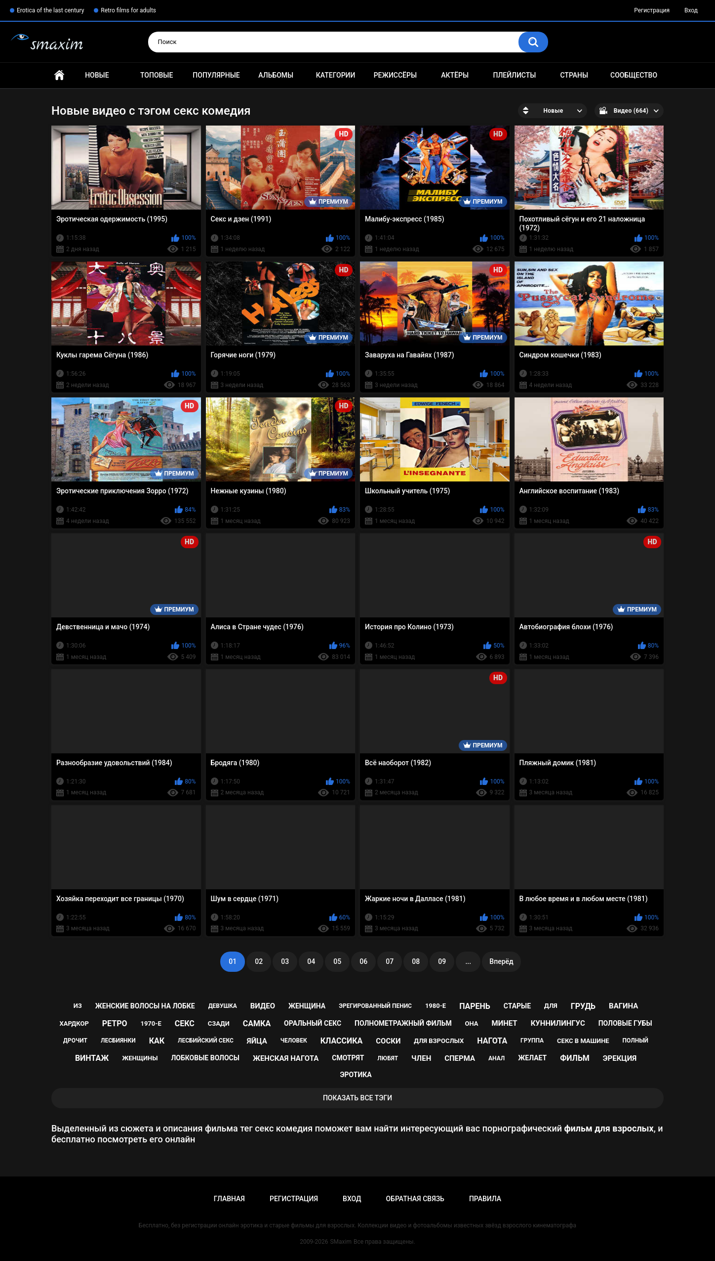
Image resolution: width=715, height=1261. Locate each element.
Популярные (216, 75)
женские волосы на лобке (145, 1006)
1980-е (435, 1005)
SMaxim (341, 1241)
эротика (355, 1075)
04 (311, 961)
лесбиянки (118, 1040)
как (156, 1040)
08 (416, 961)
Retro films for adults (128, 10)
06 (363, 961)
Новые (97, 75)
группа (532, 1040)
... (468, 961)
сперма (459, 1058)
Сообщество (633, 75)
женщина (306, 1006)
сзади (219, 1023)
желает (532, 1058)
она (471, 1023)
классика (341, 1040)
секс (185, 1023)
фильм (575, 1058)
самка (257, 1023)
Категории (336, 75)
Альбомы (275, 75)
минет (504, 1023)
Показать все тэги (357, 1098)
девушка (222, 1005)
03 (285, 961)
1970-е (150, 1023)
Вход (691, 10)
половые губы (625, 1023)
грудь (583, 1006)
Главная (59, 75)
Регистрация (652, 10)
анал (496, 1058)
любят (387, 1058)
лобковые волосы (205, 1058)
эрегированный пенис (375, 1005)
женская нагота (285, 1058)
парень (474, 1006)
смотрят (348, 1058)
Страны (574, 75)
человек (293, 1040)
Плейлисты (514, 75)
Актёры (455, 75)
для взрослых (439, 1040)
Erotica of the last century (50, 10)
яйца (257, 1041)
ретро (114, 1023)
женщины (140, 1058)
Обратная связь (415, 1199)
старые (517, 1006)
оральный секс (312, 1023)
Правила (485, 1199)
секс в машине (583, 1040)
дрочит (75, 1040)
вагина (623, 1005)
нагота (492, 1040)
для (550, 1005)
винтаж (92, 1058)
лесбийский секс (206, 1040)
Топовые (156, 75)
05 (337, 961)
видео (262, 1005)
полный (635, 1040)
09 (442, 961)
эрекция (619, 1058)
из (78, 1005)
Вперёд (501, 961)
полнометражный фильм (403, 1023)
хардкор (73, 1023)
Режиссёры (395, 75)
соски (388, 1041)
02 (259, 961)
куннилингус (558, 1023)
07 (390, 961)
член (421, 1058)
